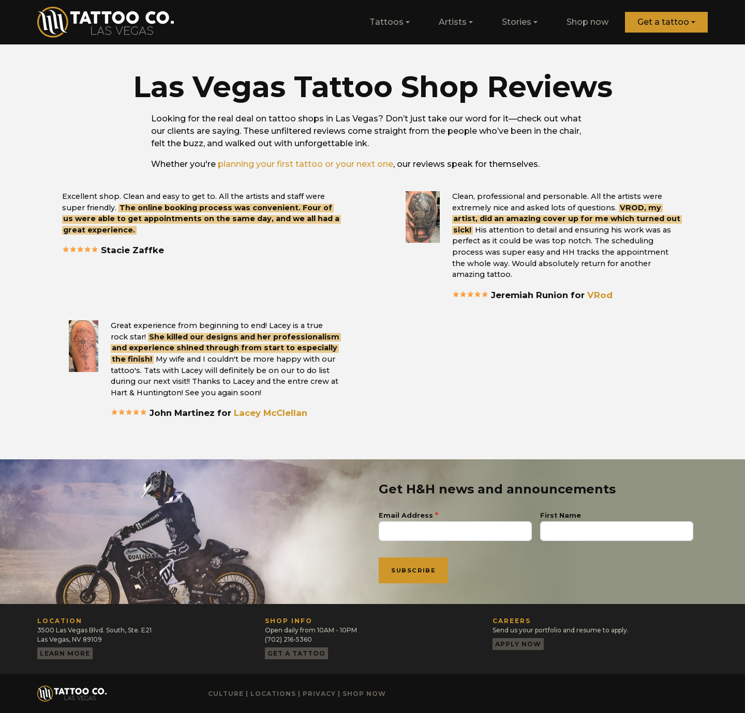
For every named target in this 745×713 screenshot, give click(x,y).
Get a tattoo (663, 22)
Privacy (319, 694)
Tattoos (386, 22)
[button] (423, 216)
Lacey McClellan (270, 413)
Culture (226, 694)
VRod (600, 295)
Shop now (587, 22)
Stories (516, 22)
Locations (273, 694)
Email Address (406, 515)
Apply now (518, 644)
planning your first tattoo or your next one (305, 164)
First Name (560, 515)
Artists (453, 22)
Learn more (65, 653)
